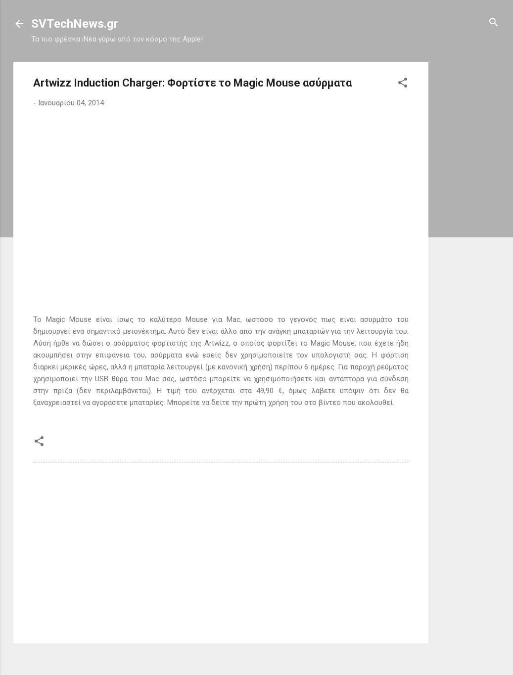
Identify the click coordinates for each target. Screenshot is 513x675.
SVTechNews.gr (74, 24)
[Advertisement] (468, 210)
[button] (403, 83)
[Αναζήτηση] (494, 23)
